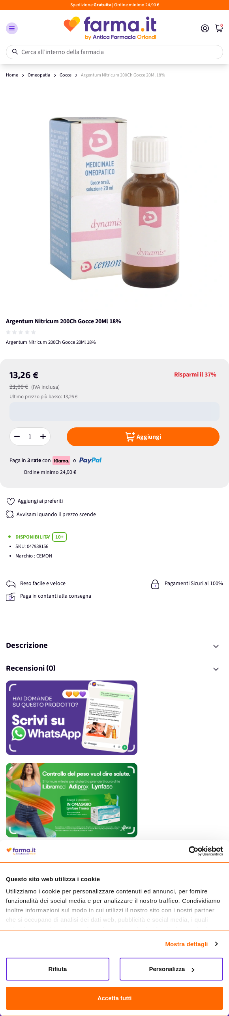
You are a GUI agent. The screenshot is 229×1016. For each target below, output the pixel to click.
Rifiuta (58, 969)
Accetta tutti (115, 998)
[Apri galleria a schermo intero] (114, 201)
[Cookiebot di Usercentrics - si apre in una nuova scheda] (188, 851)
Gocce (65, 75)
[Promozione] (114, 717)
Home (12, 75)
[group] (22, 332)
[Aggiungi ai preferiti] (34, 501)
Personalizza (171, 969)
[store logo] (109, 28)
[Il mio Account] (205, 28)
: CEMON (43, 555)
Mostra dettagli (186, 944)
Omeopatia (39, 75)
